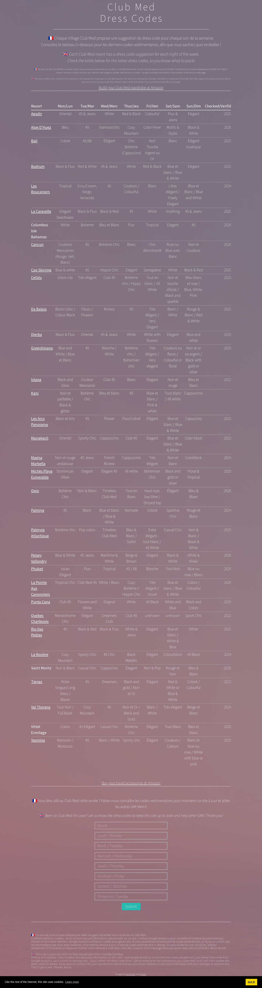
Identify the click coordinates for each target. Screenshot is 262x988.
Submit (131, 906)
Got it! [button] (251, 982)
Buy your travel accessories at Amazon (131, 783)
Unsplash (131, 974)
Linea (143, 974)
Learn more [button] (72, 981)
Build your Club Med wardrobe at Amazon (131, 88)
